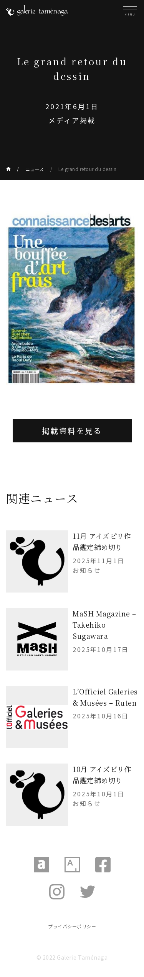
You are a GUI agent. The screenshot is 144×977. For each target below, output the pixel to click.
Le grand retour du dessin (87, 169)
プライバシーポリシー (72, 926)
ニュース (34, 169)
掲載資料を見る (72, 430)
